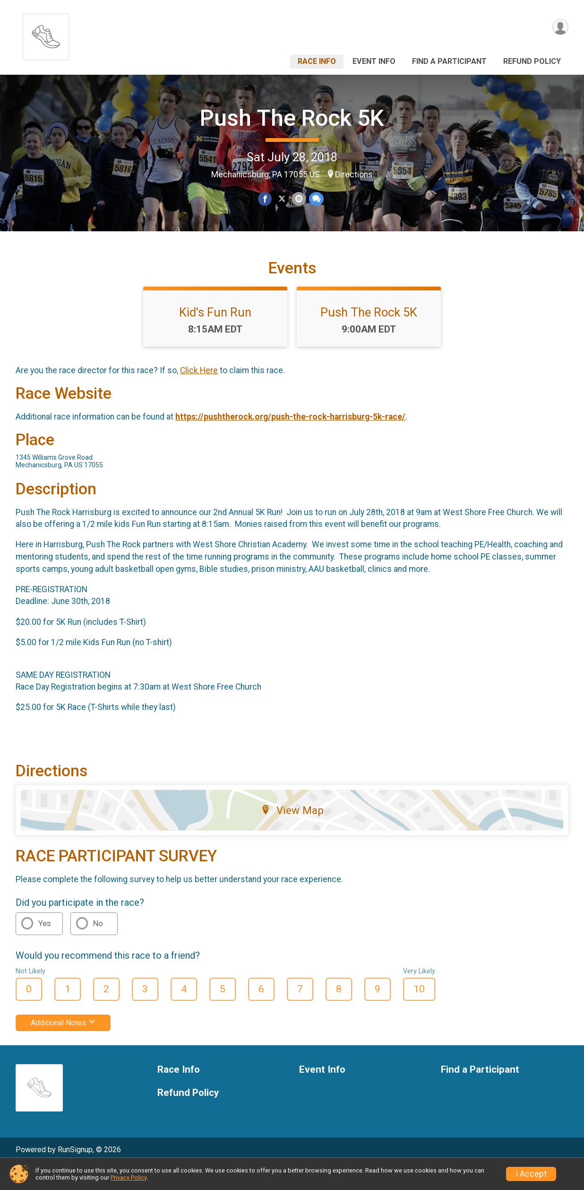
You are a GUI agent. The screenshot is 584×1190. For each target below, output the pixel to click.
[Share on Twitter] (282, 199)
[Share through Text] (315, 199)
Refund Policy (532, 61)
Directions (354, 174)
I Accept (531, 1174)
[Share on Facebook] (265, 199)
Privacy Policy (128, 1177)
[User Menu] (559, 27)
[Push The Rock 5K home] (45, 34)
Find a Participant (449, 61)
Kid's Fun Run (215, 335)
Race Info (317, 61)
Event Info (373, 61)
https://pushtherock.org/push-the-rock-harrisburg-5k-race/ (290, 439)
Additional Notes (63, 1045)
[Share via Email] (298, 199)
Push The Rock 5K (292, 118)
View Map (292, 833)
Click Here (199, 393)
